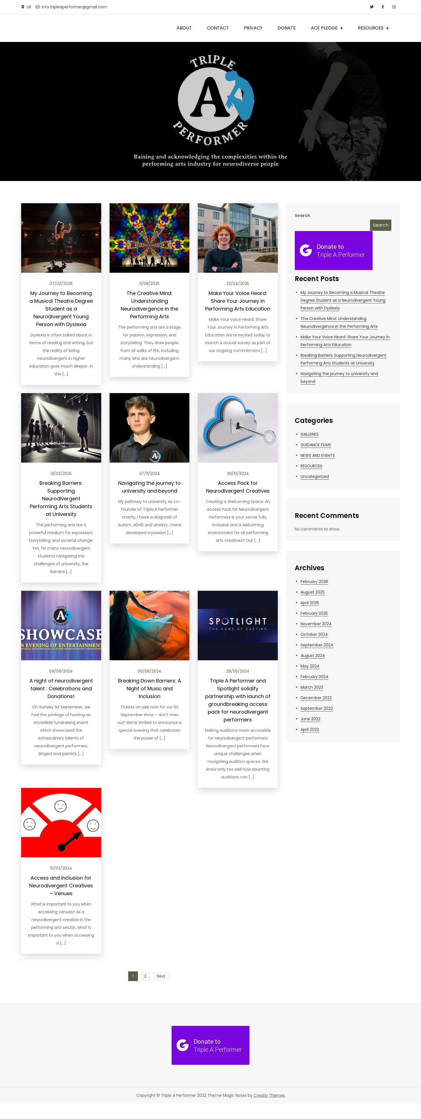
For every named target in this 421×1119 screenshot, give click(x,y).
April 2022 (310, 729)
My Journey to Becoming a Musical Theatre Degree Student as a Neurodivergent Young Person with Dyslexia (61, 309)
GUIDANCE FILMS (316, 445)
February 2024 (314, 676)
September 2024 (317, 645)
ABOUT (184, 28)
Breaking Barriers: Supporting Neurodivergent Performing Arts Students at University (61, 499)
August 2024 (313, 655)
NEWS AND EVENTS (318, 455)
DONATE (287, 28)
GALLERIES (310, 434)
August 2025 (313, 592)
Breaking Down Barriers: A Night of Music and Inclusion (149, 688)
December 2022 (316, 698)
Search (302, 215)
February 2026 (314, 581)
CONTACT (218, 28)
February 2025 (314, 613)
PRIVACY (253, 28)
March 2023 (312, 687)
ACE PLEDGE (324, 28)
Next (161, 976)
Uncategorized (315, 476)
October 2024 (314, 634)
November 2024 (316, 624)
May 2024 (310, 666)
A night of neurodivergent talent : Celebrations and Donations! (61, 688)
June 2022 (310, 719)
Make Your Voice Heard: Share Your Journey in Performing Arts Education (237, 301)
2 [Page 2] (145, 976)
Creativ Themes (269, 1095)
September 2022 (317, 708)
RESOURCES (370, 28)
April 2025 (310, 603)
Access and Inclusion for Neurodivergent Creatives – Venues (61, 885)
